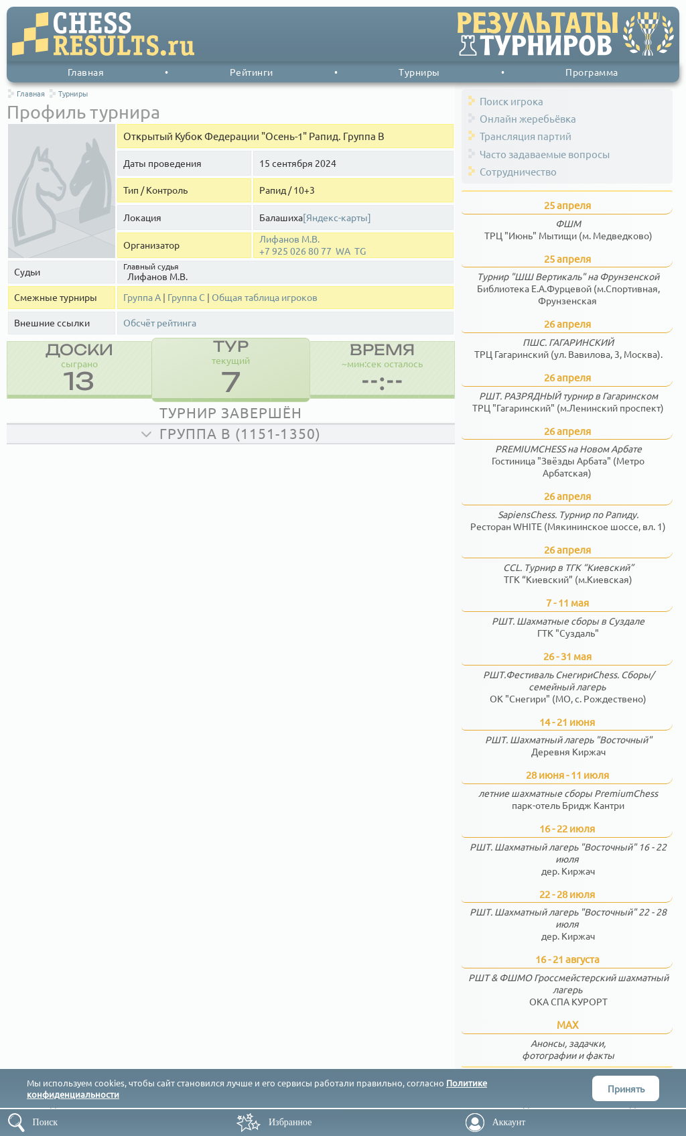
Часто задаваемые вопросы (545, 153)
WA (343, 251)
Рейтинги (251, 72)
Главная (86, 72)
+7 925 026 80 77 (295, 251)
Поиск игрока (511, 100)
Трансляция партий (525, 135)
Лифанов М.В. (289, 239)
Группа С (186, 297)
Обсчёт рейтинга (159, 322)
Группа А (142, 297)
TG (360, 251)
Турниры (419, 72)
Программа (591, 72)
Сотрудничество (518, 171)
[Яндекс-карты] (337, 217)
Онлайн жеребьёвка (528, 118)
